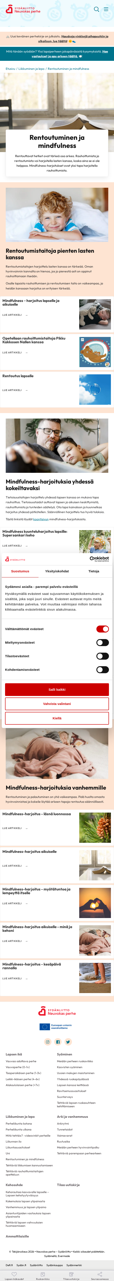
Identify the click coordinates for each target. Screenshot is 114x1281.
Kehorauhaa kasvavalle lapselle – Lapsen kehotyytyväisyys (27, 1193)
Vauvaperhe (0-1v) (18, 1067)
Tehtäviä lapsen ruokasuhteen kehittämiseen (76, 1104)
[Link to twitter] (68, 1042)
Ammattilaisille (17, 1236)
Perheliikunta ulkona (18, 1129)
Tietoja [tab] (93, 571)
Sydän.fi (21, 1265)
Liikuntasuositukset (18, 1147)
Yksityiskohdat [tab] (57, 571)
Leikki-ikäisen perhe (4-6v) (23, 1079)
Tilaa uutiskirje (68, 1185)
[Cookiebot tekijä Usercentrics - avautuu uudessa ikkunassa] (89, 559)
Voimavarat (64, 1135)
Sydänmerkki (74, 1265)
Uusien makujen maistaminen (75, 1073)
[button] (96, 11)
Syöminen (64, 1054)
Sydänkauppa (54, 1265)
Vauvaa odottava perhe (21, 1061)
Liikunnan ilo (13, 1141)
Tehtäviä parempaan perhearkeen (79, 1153)
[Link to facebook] (58, 1042)
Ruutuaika (63, 1141)
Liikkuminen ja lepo (31, 69)
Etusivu (10, 69)
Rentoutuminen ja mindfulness (25, 1159)
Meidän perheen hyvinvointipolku (78, 1147)
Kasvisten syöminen (69, 1067)
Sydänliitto (36, 1265)
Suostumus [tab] (20, 571)
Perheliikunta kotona (19, 1123)
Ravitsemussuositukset (71, 1091)
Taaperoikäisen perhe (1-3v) (23, 1073)
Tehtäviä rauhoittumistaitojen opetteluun (24, 1172)
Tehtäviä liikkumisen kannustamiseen (29, 1165)
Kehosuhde (14, 1185)
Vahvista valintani (57, 704)
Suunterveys (65, 1097)
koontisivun (41, 519)
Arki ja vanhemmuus (72, 1117)
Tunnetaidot (65, 1129)
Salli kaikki (57, 689)
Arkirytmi (63, 1123)
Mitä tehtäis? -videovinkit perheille (28, 1135)
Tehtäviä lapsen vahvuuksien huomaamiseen (24, 1224)
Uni (8, 1153)
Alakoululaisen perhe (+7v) (22, 1085)
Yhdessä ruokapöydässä (73, 1079)
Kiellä (57, 718)
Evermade (64, 1256)
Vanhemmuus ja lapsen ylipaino (26, 1207)
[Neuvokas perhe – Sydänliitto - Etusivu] (57, 1011)
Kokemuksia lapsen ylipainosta (25, 1201)
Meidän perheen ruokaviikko (75, 1061)
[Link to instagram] (47, 1042)
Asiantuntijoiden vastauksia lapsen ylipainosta (28, 1214)
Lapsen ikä (14, 1054)
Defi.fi (9, 1265)
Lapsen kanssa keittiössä (73, 1085)
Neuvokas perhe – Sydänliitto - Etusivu (41, 9)
